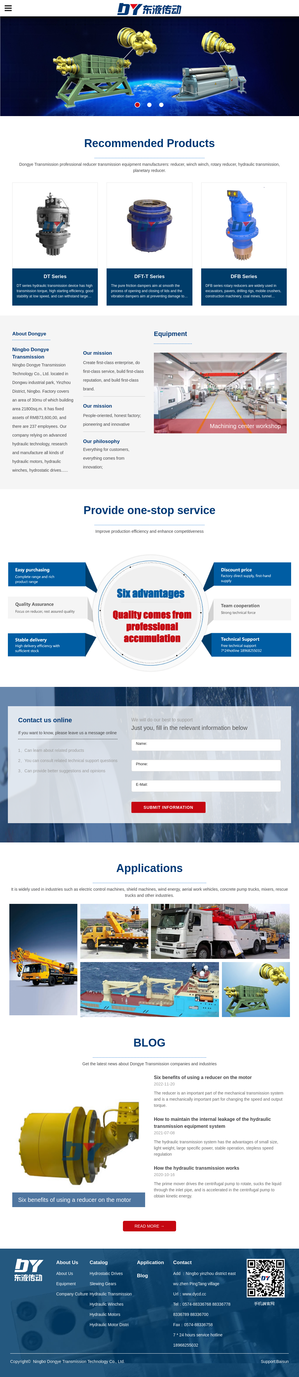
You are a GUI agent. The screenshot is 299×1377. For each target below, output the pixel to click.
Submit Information (168, 807)
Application (150, 1262)
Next (293, 712)
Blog (142, 1275)
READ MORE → (150, 1226)
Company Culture (72, 1294)
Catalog (99, 1262)
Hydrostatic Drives (106, 1273)
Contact (182, 1262)
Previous (5, 712)
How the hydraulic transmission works (196, 1168)
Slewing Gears (103, 1283)
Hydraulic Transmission (111, 1294)
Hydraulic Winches (107, 1304)
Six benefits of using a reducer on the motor (203, 1077)
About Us (67, 1262)
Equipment (66, 1283)
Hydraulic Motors (105, 1314)
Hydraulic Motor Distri (109, 1324)
